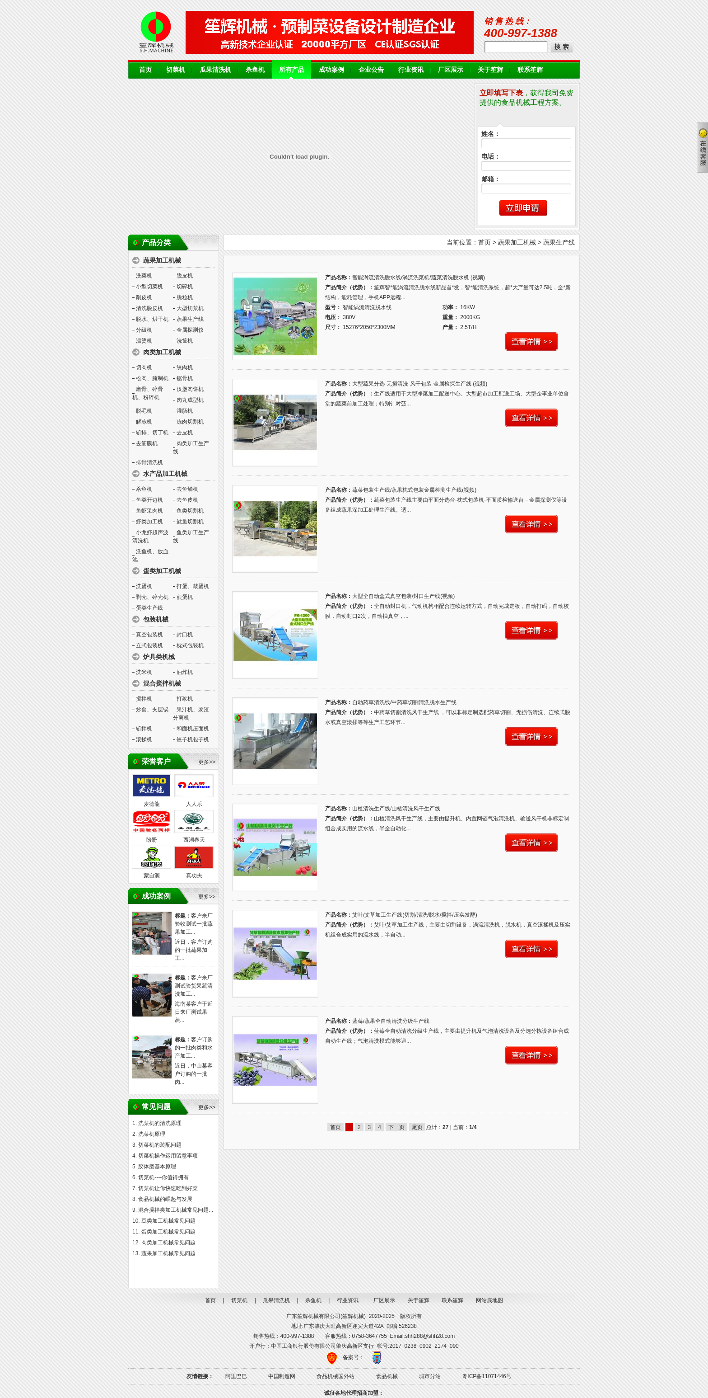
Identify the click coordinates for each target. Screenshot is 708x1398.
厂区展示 (450, 69)
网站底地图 (489, 1300)
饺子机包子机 (193, 739)
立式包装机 (149, 645)
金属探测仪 (190, 330)
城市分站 (430, 1376)
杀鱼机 (255, 69)
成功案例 (331, 69)
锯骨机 (185, 378)
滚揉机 (144, 739)
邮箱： (490, 179)
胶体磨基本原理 (157, 1166)
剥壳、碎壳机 (152, 597)
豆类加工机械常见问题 (168, 1221)
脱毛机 (144, 411)
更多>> (206, 762)
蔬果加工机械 (517, 242)
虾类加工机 (149, 521)
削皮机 (144, 297)
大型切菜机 (190, 308)
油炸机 (185, 672)
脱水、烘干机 (152, 319)
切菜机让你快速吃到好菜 (168, 1188)
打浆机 (185, 699)
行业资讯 (411, 69)
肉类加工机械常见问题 (168, 1242)
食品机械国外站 (335, 1376)
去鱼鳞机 (187, 489)
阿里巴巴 (236, 1376)
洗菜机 (144, 276)
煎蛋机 (185, 597)
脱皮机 (185, 276)
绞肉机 (185, 367)
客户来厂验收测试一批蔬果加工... (194, 924)
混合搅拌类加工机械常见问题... (175, 1210)
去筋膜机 (147, 443)
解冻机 (144, 422)
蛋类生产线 (149, 608)
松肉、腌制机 (152, 378)
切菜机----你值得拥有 (163, 1177)
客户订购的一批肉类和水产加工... (194, 1047)
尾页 (417, 1127)
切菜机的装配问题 (160, 1145)
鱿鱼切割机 (190, 521)
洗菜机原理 (151, 1134)
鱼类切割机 (190, 511)
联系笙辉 (530, 69)
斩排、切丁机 (152, 432)
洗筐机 (185, 341)
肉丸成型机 (190, 400)
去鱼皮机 (187, 500)
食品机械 (387, 1376)
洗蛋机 (144, 586)
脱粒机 (185, 297)
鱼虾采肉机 (149, 511)
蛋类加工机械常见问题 (168, 1232)
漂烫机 (144, 341)
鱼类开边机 (149, 500)
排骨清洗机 (149, 462)
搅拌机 (144, 699)
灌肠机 (185, 411)
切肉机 (144, 367)
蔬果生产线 (190, 319)
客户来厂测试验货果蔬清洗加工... (194, 985)
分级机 (144, 330)
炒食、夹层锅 (152, 709)
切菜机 (175, 69)
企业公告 (371, 69)
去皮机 (185, 432)
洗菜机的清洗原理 (160, 1123)
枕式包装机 (190, 645)
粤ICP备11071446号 (486, 1376)
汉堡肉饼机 (190, 389)
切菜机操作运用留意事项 (168, 1156)
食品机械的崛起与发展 (165, 1199)
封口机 (185, 634)
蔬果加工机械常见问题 (168, 1253)
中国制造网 (281, 1376)
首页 (145, 69)
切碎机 (185, 286)
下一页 (396, 1127)
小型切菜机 (149, 286)
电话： (490, 156)
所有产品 (291, 69)
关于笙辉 (490, 69)
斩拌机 (144, 728)
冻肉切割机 (190, 422)
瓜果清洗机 (215, 69)
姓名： (490, 134)
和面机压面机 (193, 728)
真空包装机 (149, 634)
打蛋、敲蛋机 (193, 586)
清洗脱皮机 (149, 308)
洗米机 (144, 672)
